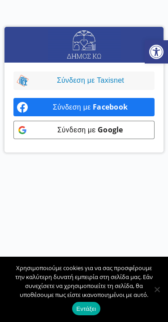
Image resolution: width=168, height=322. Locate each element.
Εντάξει (86, 308)
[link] (156, 52)
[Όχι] (156, 289)
